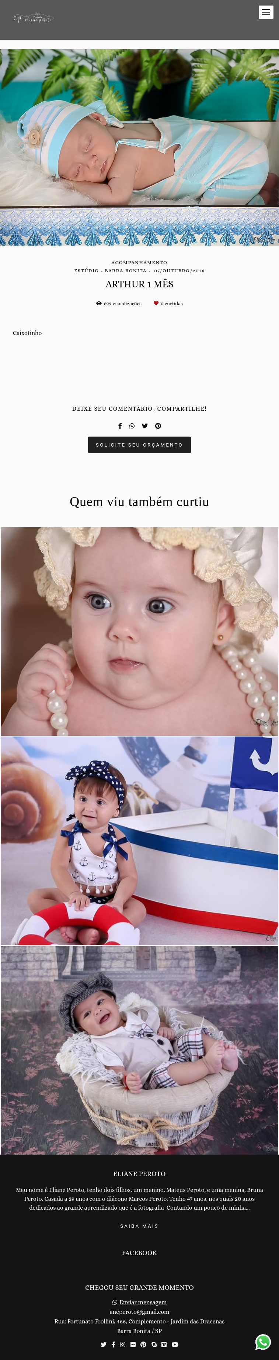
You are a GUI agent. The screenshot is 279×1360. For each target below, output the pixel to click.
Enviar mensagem (143, 1302)
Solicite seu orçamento (139, 445)
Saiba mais (139, 1226)
